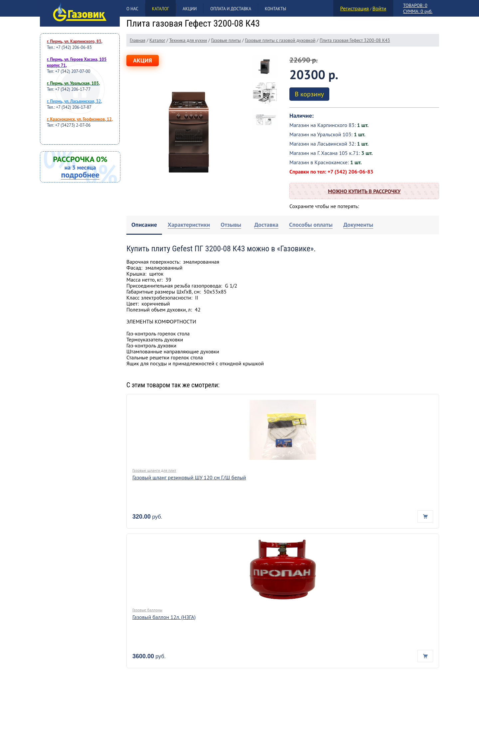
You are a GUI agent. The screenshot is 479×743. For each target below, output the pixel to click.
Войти (379, 8)
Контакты (275, 9)
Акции (190, 9)
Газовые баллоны (147, 609)
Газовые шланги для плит (154, 470)
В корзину (309, 94)
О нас (132, 9)
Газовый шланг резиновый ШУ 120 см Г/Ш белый (189, 477)
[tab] (144, 225)
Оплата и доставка (230, 9)
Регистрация (354, 8)
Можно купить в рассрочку (364, 191)
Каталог (160, 9)
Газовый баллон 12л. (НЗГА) (164, 617)
